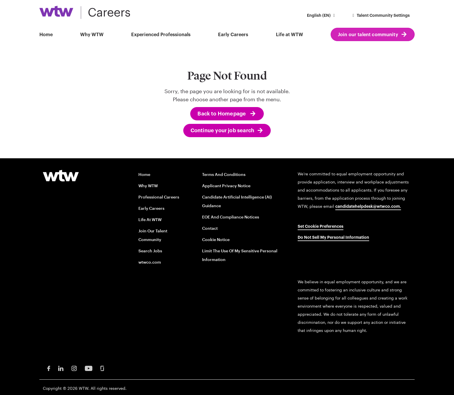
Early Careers (151, 208)
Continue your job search (222, 130)
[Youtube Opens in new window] (88, 367)
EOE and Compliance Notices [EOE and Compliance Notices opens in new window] (230, 216)
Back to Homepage (222, 113)
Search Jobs (150, 250)
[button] (322, 16)
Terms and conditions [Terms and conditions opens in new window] (224, 174)
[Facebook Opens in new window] (48, 367)
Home (46, 34)
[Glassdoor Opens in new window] (102, 367)
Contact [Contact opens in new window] (210, 228)
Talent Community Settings (380, 16)
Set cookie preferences (320, 227)
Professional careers (158, 196)
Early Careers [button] (233, 34)
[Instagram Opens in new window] (74, 367)
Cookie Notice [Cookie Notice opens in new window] (216, 239)
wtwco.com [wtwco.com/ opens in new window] (149, 262)
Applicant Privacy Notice (226, 185)
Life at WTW (289, 34)
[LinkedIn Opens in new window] (60, 367)
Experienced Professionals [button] (161, 34)
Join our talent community (368, 34)
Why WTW (92, 34)
